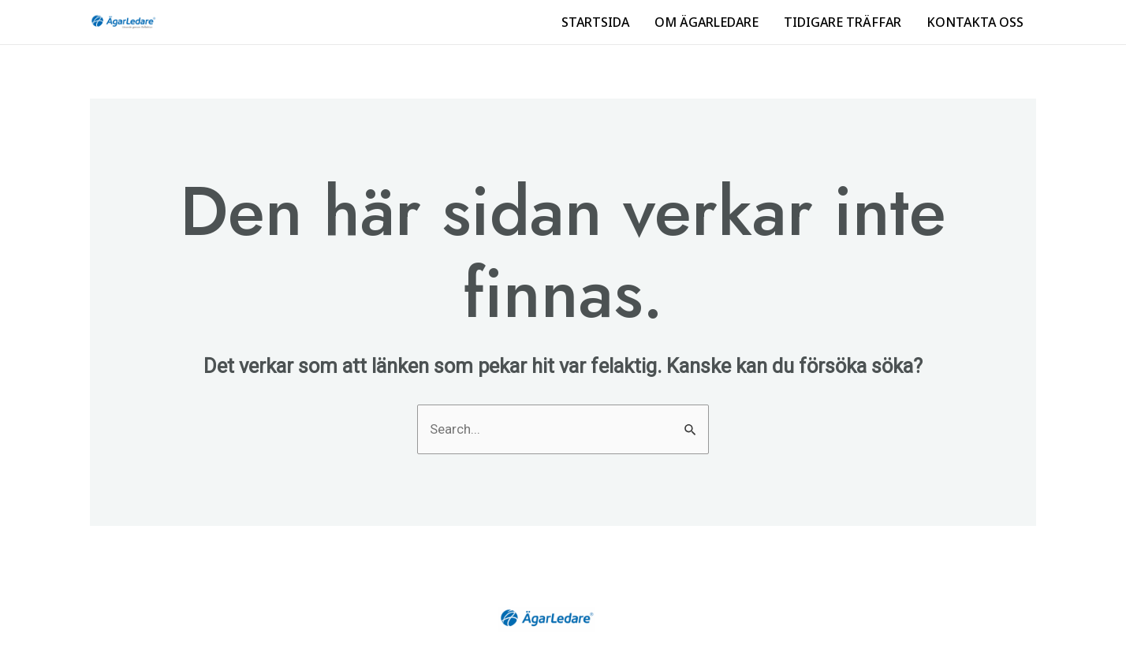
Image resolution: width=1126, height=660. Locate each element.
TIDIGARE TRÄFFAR (842, 22)
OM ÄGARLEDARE (706, 22)
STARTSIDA (595, 22)
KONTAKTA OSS (975, 22)
